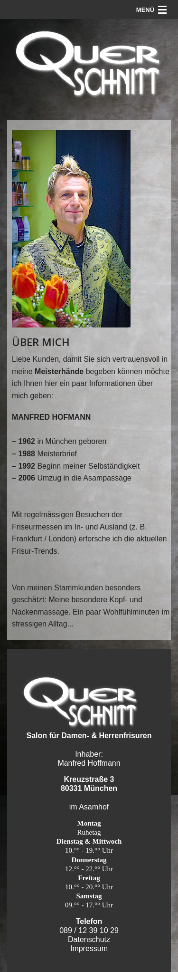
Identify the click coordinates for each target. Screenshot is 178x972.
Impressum (89, 948)
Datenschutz (89, 939)
